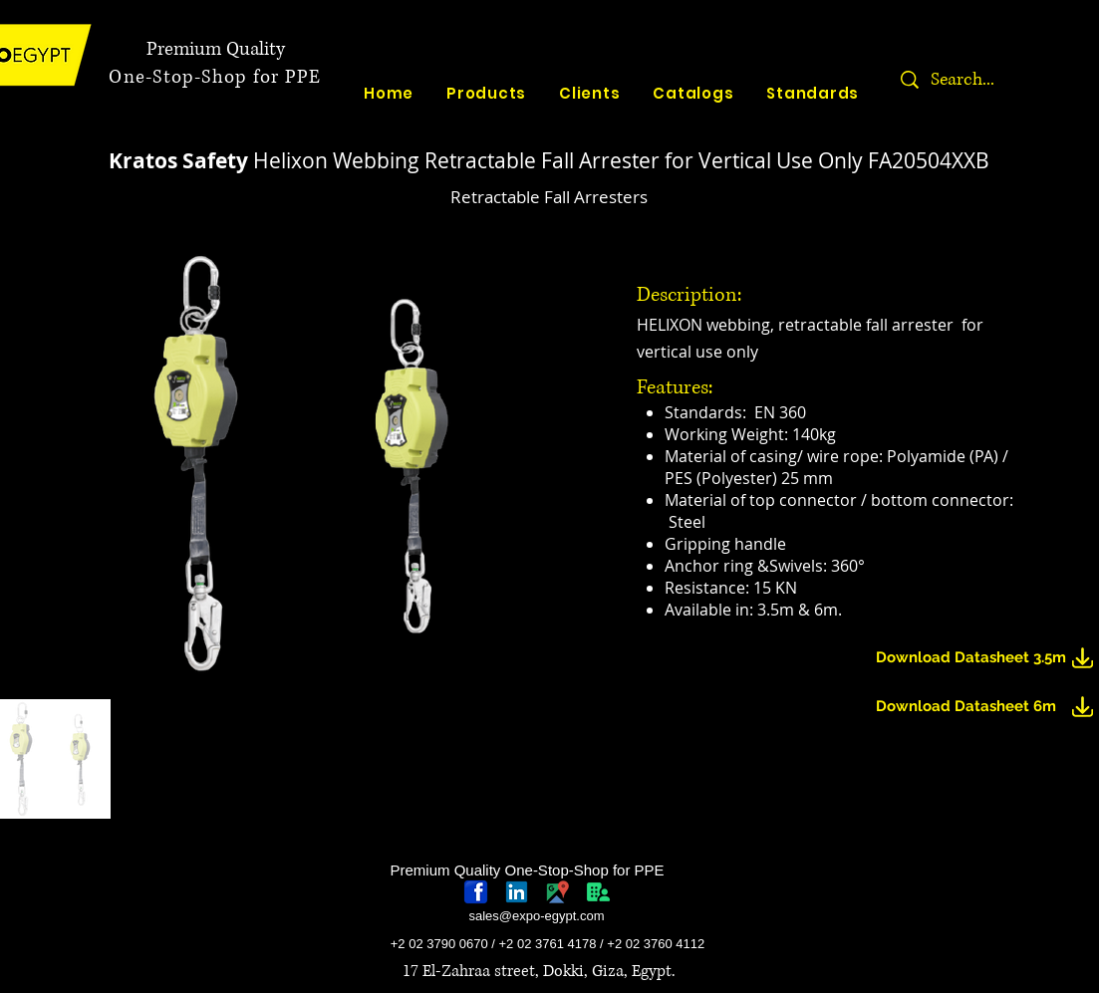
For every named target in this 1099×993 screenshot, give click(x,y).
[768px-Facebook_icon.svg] (475, 891)
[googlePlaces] (557, 891)
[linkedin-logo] (516, 891)
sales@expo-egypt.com (536, 915)
